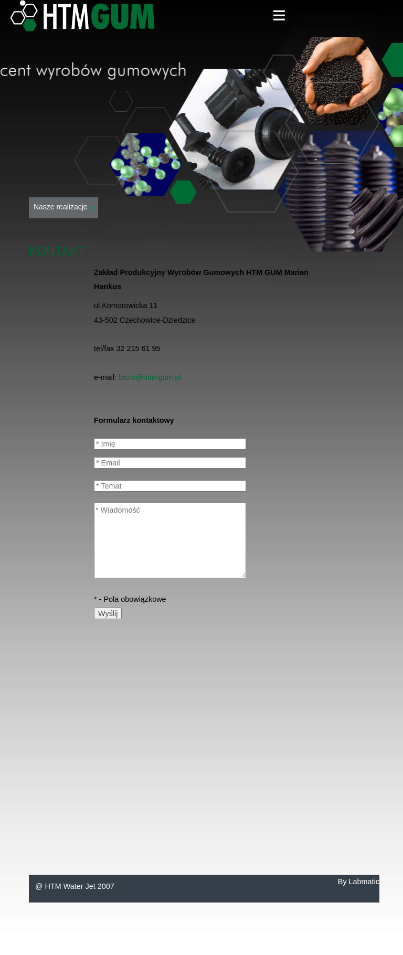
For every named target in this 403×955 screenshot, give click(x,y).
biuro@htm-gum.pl (150, 377)
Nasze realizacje (63, 207)
